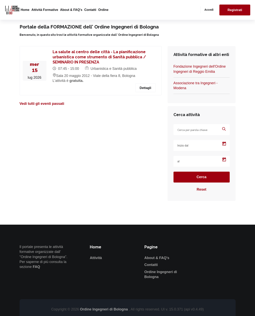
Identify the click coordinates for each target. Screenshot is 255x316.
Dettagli (145, 88)
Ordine (103, 9)
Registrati (235, 10)
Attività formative (44, 9)
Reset (201, 189)
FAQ (36, 267)
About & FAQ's (71, 9)
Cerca (201, 177)
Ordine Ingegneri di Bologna (104, 309)
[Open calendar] (224, 143)
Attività (96, 258)
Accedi (208, 9)
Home (25, 9)
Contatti (90, 9)
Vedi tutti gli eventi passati (42, 104)
